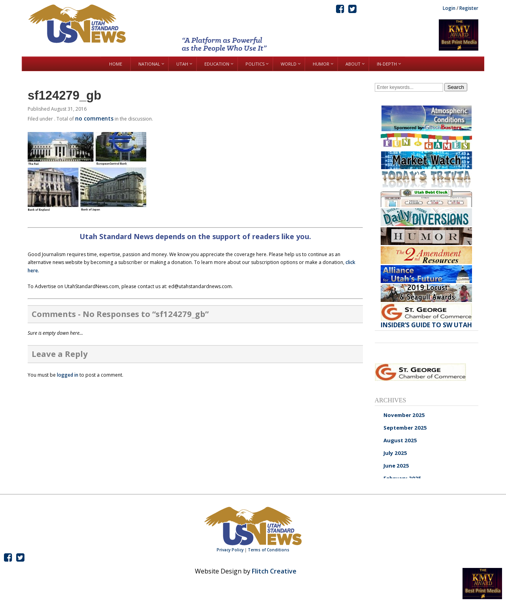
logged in (67, 375)
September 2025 (405, 427)
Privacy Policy (230, 550)
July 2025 (395, 452)
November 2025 (404, 415)
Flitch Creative (274, 571)
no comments (94, 118)
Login (449, 8)
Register (468, 8)
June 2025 (396, 465)
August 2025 (400, 440)
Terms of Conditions (268, 550)
